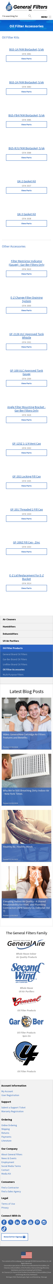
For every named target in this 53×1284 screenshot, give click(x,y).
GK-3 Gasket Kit (26, 214)
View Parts (26, 58)
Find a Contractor (10, 1187)
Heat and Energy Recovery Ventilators (33, 1273)
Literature (6, 1140)
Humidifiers (9, 626)
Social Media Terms (11, 1166)
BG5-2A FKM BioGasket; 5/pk (26, 82)
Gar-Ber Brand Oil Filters (15, 659)
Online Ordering (9, 1125)
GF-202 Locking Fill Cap (26, 476)
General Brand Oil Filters (15, 654)
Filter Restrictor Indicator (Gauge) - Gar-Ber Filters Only (26, 262)
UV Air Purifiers (11, 640)
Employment (7, 1162)
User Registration (10, 1095)
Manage (44, 1277)
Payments (6, 1136)
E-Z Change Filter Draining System (27, 299)
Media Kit (6, 1173)
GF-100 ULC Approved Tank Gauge (26, 372)
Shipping (5, 1129)
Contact (5, 1169)
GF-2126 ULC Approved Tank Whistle (26, 335)
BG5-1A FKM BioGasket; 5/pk (26, 49)
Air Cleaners (9, 619)
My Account (7, 1091)
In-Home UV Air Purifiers (19, 1272)
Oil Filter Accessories (14, 669)
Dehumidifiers (10, 633)
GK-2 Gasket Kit (26, 181)
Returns (5, 1132)
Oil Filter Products (13, 648)
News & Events (8, 1158)
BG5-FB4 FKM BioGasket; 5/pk (26, 115)
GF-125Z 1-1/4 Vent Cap (26, 443)
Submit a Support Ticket (13, 1107)
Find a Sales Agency (11, 1191)
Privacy (5, 1207)
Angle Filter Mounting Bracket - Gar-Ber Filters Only (26, 408)
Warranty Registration (12, 1111)
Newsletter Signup (15, 1237)
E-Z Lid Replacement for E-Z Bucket (26, 577)
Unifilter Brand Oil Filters (15, 664)
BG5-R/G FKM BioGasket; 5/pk (27, 148)
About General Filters (11, 1154)
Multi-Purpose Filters (13, 674)
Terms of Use (8, 1203)
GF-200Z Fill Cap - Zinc (26, 542)
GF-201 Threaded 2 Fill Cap (26, 509)
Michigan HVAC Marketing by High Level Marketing (23, 1277)
